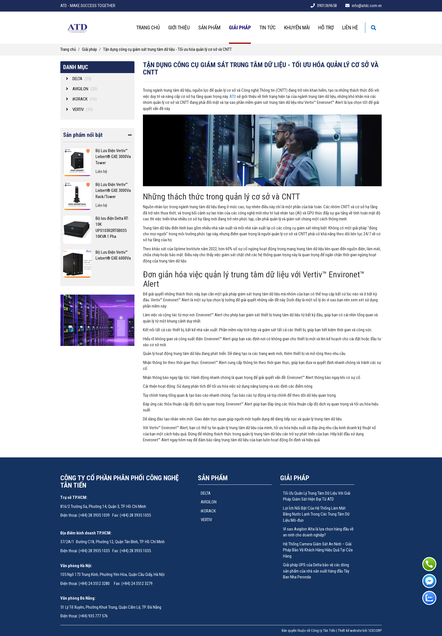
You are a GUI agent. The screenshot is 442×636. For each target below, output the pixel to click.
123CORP (375, 630)
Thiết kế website (350, 630)
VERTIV (206, 519)
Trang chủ (148, 27)
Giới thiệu (179, 27)
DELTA (206, 493)
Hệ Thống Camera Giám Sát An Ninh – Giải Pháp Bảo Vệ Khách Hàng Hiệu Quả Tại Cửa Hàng (318, 550)
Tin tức (267, 27)
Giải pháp (240, 27)
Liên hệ (350, 27)
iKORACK (208, 511)
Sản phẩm (209, 27)
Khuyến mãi (297, 27)
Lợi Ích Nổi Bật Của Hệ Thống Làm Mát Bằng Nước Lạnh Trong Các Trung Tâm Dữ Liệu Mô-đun (316, 514)
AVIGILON (208, 502)
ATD (232, 96)
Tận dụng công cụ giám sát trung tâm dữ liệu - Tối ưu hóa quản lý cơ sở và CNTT (167, 49)
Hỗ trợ (326, 27)
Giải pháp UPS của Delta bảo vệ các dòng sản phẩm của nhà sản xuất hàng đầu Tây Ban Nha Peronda (316, 571)
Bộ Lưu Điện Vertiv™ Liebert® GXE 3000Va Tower (113, 156)
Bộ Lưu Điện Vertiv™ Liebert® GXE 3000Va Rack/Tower (113, 190)
